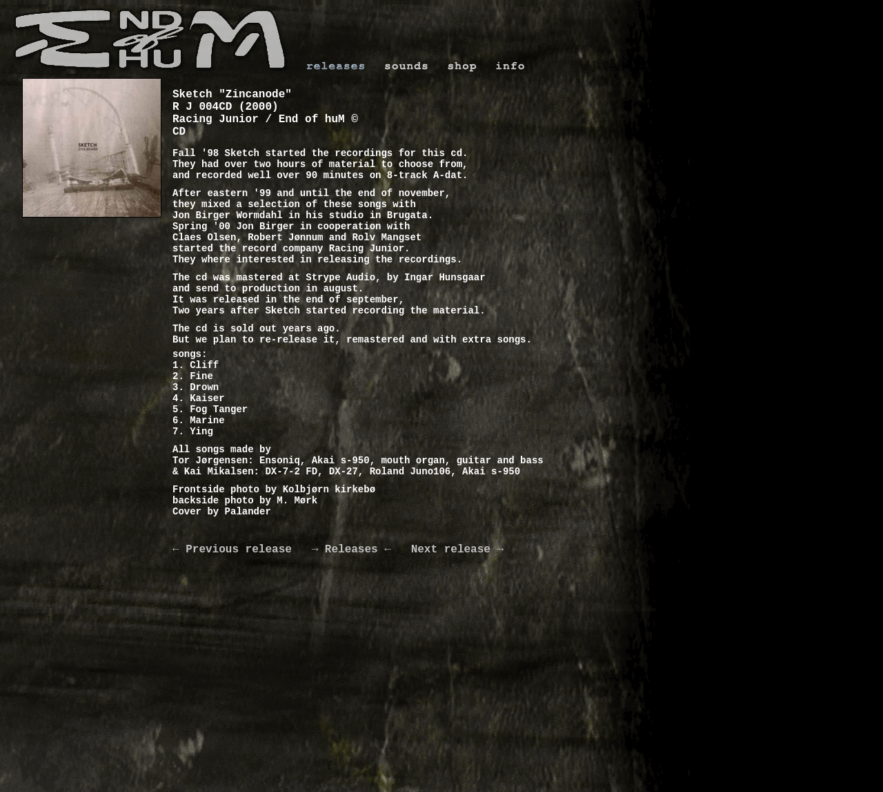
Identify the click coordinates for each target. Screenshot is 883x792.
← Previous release (242, 549)
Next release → (447, 549)
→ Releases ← (351, 549)
